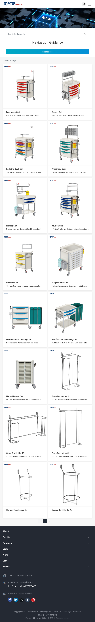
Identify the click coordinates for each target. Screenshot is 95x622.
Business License (63, 618)
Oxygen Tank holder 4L (62, 510)
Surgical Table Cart (60, 283)
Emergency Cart (13, 112)
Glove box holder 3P (60, 453)
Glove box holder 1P (60, 396)
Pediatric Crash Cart (14, 169)
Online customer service (20, 575)
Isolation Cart (12, 283)
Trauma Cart (57, 112)
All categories (48, 52)
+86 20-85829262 (22, 586)
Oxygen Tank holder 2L (16, 510)
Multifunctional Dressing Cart (19, 340)
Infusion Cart (57, 226)
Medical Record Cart (15, 396)
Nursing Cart (11, 226)
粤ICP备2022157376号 (47, 615)
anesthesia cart (59, 169)
